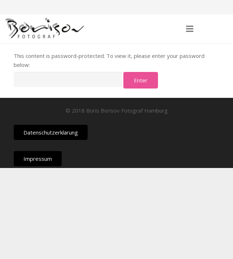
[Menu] (190, 29)
